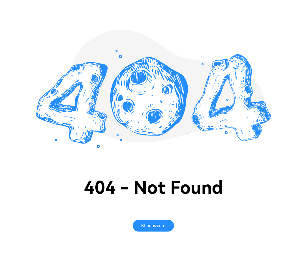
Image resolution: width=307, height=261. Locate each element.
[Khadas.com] (153, 226)
